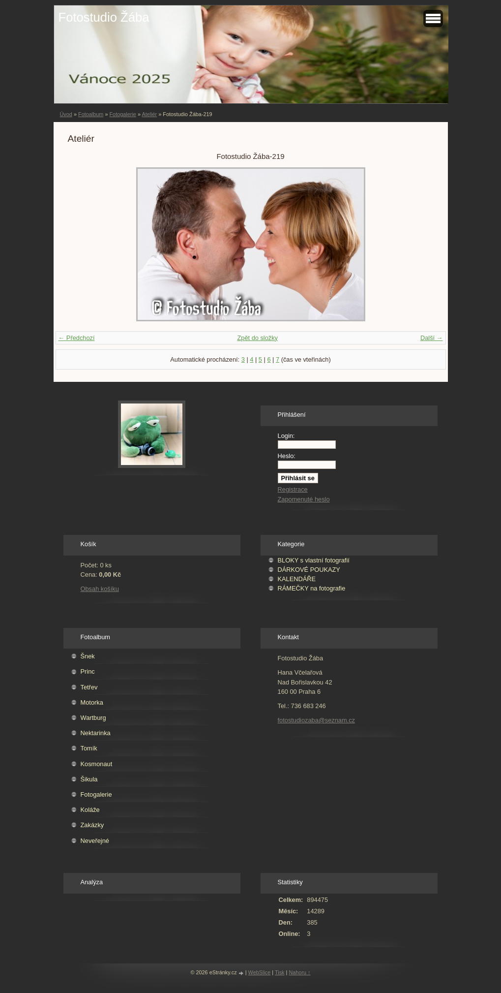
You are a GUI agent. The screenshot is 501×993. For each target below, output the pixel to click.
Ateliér (149, 114)
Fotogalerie (122, 114)
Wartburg (93, 717)
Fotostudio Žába (104, 17)
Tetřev (89, 687)
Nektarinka (96, 733)
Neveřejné (95, 840)
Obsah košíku (100, 588)
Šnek (88, 656)
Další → (431, 337)
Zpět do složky (257, 337)
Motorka (92, 702)
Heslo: (286, 456)
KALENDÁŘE (297, 579)
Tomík (89, 748)
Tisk (280, 972)
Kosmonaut (97, 764)
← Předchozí (77, 337)
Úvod (66, 114)
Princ (88, 671)
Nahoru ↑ (299, 972)
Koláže (90, 809)
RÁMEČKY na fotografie (312, 588)
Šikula (89, 779)
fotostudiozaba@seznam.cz (316, 720)
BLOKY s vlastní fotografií (314, 560)
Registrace (293, 489)
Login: (286, 435)
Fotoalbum (90, 114)
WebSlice (259, 972)
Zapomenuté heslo (304, 499)
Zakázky (92, 825)
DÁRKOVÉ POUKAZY (309, 569)
